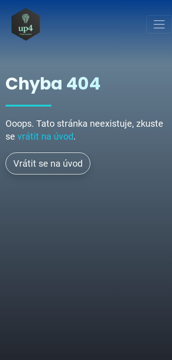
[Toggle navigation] (159, 24)
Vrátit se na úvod (48, 163)
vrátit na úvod (45, 136)
